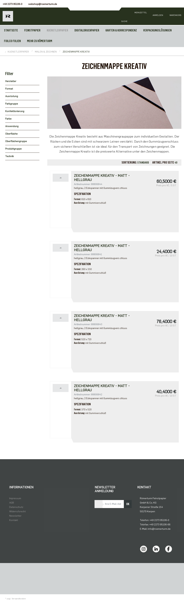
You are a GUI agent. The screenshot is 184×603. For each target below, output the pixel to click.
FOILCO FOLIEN (12, 41)
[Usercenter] (158, 16)
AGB (11, 502)
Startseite (11, 30)
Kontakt (13, 520)
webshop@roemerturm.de (42, 4)
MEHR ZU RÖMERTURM (39, 41)
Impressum (15, 498)
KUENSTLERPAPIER (57, 30)
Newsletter (15, 515)
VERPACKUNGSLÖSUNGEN (157, 30)
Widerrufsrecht (17, 511)
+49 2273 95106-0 (12, 4)
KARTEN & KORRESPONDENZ (121, 30)
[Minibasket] (175, 16)
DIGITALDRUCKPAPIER (86, 30)
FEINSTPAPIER (32, 30)
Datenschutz (16, 507)
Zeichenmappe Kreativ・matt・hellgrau (102, 177)
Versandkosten (19, 598)
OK (127, 504)
